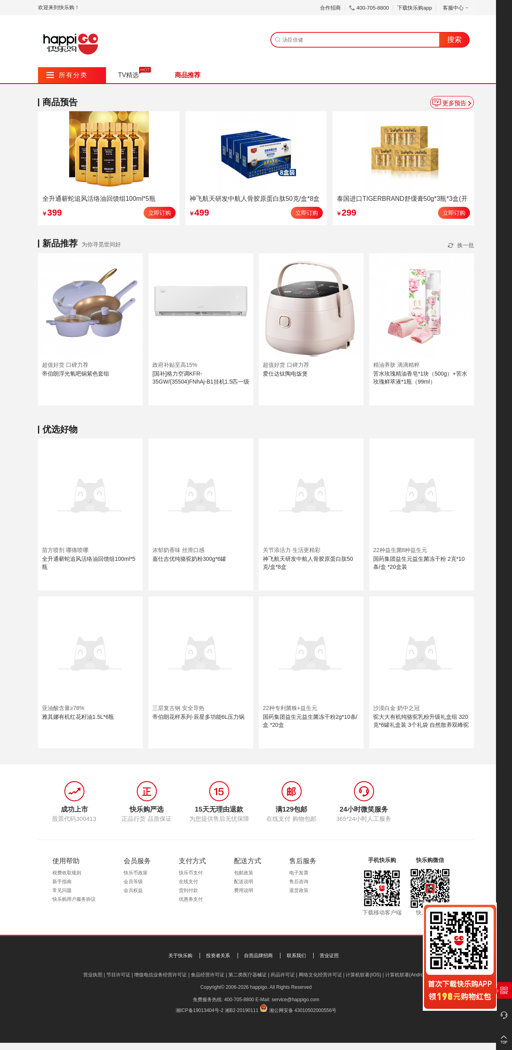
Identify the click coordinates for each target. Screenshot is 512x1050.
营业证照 (329, 955)
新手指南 (62, 881)
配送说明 (243, 881)
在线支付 (188, 881)
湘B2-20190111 (241, 1010)
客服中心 (456, 8)
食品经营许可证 (207, 975)
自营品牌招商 (258, 955)
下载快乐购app (414, 8)
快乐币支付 (191, 873)
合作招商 (330, 8)
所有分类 (67, 75)
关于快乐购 (180, 955)
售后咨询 (298, 881)
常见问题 (62, 890)
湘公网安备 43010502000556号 (303, 1010)
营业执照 (92, 975)
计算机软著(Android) (407, 975)
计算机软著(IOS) (363, 975)
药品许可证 (283, 975)
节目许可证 (118, 975)
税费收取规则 (66, 873)
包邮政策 (243, 873)
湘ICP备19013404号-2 (200, 1010)
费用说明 (243, 890)
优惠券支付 (191, 899)
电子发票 (298, 873)
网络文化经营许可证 (320, 975)
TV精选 (128, 75)
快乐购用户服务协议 (74, 899)
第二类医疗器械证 (247, 975)
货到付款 (188, 890)
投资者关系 (218, 955)
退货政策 (298, 890)
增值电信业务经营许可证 (160, 975)
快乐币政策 (136, 873)
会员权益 (133, 890)
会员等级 (133, 881)
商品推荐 (187, 75)
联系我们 (296, 955)
